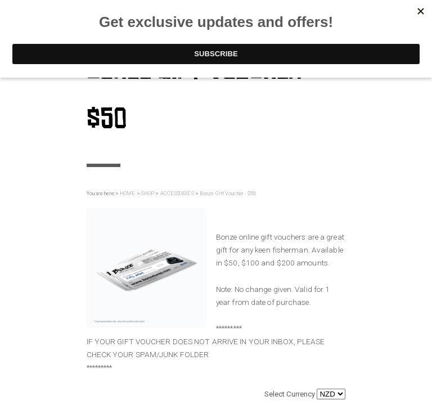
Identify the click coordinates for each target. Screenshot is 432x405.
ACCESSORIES (177, 193)
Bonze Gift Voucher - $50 (228, 193)
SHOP (147, 193)
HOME (127, 193)
